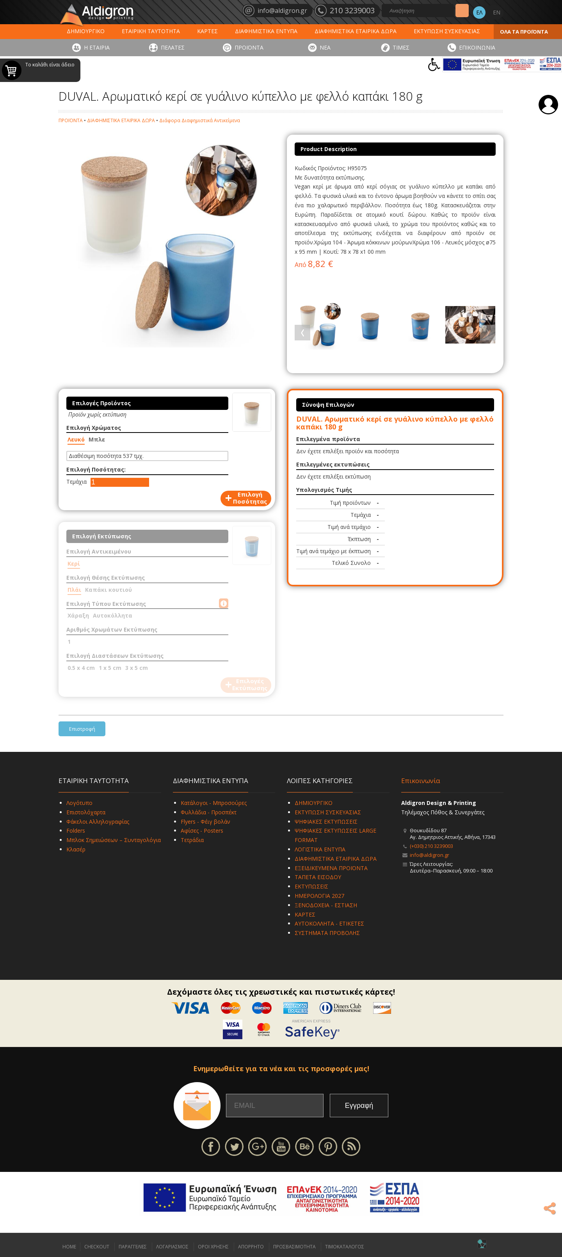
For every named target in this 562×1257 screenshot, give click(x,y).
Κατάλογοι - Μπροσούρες (214, 803)
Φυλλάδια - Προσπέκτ (209, 812)
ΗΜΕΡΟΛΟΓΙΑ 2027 (319, 895)
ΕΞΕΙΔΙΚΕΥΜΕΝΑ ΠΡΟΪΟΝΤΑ (331, 868)
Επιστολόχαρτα (85, 812)
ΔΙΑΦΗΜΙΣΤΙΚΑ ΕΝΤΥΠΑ (266, 31)
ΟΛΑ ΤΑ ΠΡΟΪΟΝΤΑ (524, 31)
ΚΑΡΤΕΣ (207, 31)
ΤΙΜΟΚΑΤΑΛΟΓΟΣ (344, 1246)
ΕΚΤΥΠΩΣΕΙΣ (311, 886)
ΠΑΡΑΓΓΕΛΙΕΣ (133, 1246)
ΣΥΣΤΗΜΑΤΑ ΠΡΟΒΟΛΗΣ (327, 933)
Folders (75, 830)
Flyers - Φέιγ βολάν (205, 821)
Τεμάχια (76, 481)
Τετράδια (192, 840)
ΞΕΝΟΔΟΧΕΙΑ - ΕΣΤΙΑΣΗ (326, 905)
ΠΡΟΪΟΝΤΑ (249, 47)
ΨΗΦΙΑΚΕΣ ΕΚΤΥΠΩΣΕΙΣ (326, 821)
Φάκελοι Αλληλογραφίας (97, 821)
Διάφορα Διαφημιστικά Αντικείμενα (199, 120)
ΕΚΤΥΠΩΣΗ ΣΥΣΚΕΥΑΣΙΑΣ (447, 31)
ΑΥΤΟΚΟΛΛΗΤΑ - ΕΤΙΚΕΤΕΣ (329, 923)
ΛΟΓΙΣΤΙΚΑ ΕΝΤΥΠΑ (320, 849)
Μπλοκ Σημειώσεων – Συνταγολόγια (113, 840)
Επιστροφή (82, 728)
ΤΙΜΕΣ (401, 47)
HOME (69, 1246)
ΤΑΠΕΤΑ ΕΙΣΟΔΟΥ (318, 877)
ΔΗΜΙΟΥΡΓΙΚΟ (86, 31)
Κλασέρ (75, 849)
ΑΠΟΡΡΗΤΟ (251, 1246)
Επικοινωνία (420, 780)
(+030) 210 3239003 (431, 845)
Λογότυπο (79, 803)
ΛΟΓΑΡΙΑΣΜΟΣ (172, 1246)
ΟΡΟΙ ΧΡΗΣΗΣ (213, 1246)
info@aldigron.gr (429, 854)
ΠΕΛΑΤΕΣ (173, 47)
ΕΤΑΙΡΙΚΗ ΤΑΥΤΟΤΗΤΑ (151, 31)
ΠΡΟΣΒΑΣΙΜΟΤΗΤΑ (294, 1246)
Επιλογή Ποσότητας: (96, 469)
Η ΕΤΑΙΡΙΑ (97, 47)
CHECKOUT (96, 1246)
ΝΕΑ (325, 47)
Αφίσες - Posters (202, 830)
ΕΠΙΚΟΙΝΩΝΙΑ (477, 47)
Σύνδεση (548, 104)
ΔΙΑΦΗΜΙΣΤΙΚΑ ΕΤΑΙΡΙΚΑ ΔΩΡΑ (356, 31)
